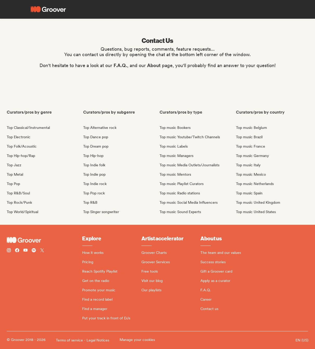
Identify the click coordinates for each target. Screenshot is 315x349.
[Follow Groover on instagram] (9, 251)
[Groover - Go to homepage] (44, 240)
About (154, 65)
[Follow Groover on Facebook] (17, 251)
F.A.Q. (120, 65)
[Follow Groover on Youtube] (25, 251)
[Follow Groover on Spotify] (34, 251)
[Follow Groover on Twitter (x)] (42, 251)
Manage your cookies (137, 340)
